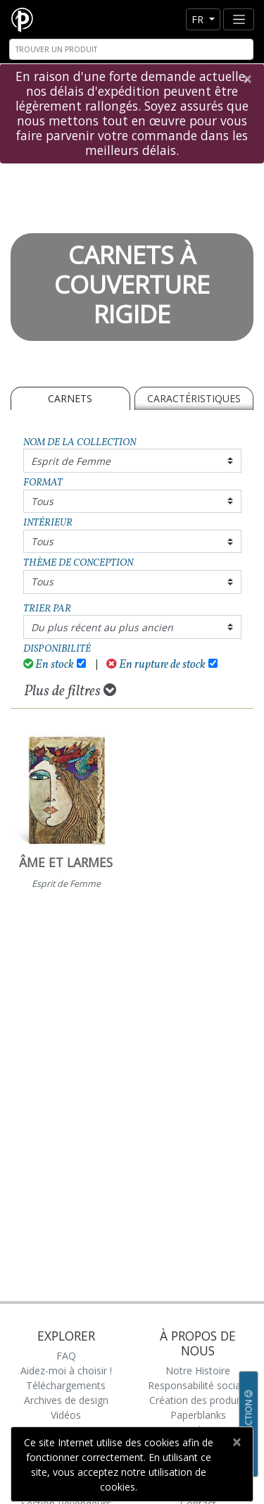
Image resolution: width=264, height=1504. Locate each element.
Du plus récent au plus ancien (102, 627)
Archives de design (66, 1400)
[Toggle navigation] (238, 19)
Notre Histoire (197, 1370)
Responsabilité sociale (198, 1385)
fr (198, 19)
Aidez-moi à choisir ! (66, 1370)
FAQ (66, 1355)
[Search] (131, 49)
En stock (49, 665)
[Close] (246, 79)
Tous (42, 501)
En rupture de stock (156, 665)
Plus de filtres (70, 691)
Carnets (70, 398)
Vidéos (66, 1415)
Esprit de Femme (71, 461)
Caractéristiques (194, 398)
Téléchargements (66, 1385)
